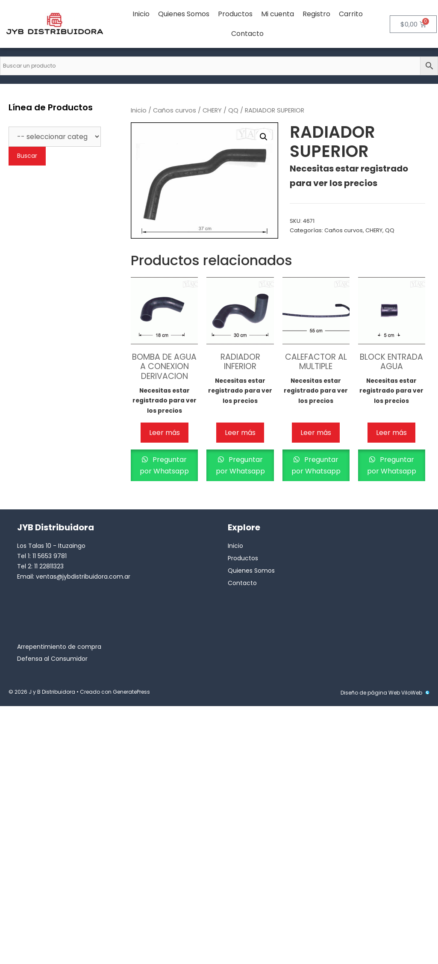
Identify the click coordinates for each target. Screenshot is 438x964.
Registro (316, 14)
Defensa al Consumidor (52, 658)
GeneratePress (131, 691)
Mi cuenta (277, 14)
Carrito (351, 14)
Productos (235, 14)
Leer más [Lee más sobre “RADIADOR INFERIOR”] (240, 433)
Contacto (247, 33)
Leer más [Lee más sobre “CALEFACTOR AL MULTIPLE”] (315, 433)
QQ (233, 110)
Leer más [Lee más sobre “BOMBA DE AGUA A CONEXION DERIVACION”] (164, 433)
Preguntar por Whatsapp (164, 465)
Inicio (141, 14)
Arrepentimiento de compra (59, 646)
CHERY (212, 110)
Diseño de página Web (370, 692)
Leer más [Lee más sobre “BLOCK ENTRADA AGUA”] (391, 433)
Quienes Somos (183, 14)
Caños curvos (174, 110)
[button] (263, 137)
